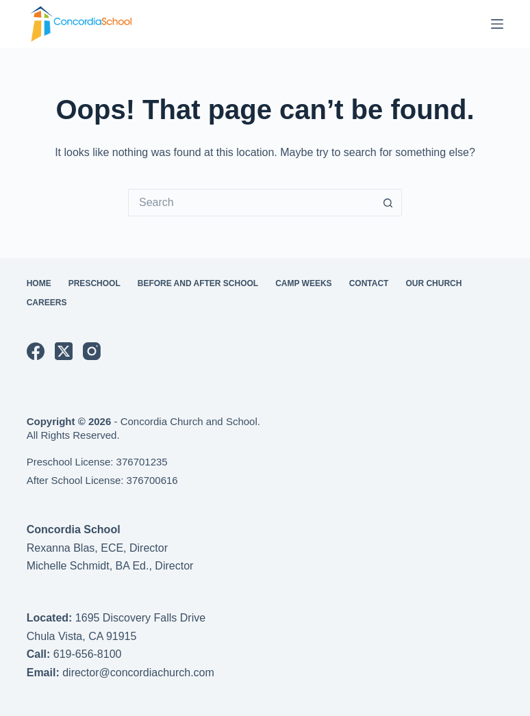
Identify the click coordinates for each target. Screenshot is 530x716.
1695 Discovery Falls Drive (140, 618)
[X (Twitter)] (64, 351)
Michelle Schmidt (68, 566)
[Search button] (388, 202)
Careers (47, 302)
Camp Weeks (303, 283)
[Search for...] (251, 202)
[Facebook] (36, 351)
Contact (369, 283)
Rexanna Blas (61, 548)
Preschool (94, 283)
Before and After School (198, 283)
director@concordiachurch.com (138, 672)
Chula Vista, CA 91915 (82, 636)
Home (39, 283)
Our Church (433, 283)
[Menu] (497, 24)
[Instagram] (92, 351)
